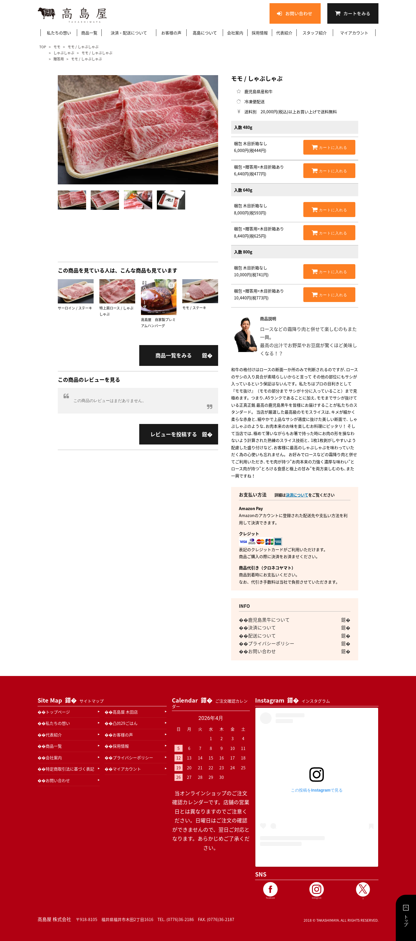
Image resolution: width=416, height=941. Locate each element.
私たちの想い (59, 33)
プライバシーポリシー (271, 643)
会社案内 (235, 33)
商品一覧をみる (173, 355)
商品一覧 (89, 33)
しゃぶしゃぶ (64, 52)
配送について (262, 635)
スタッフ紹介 (314, 33)
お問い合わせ (262, 651)
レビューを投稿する (173, 434)
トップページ (58, 712)
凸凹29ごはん (125, 723)
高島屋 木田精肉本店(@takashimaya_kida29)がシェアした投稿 (317, 857)
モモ (57, 46)
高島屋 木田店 (125, 712)
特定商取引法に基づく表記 (70, 769)
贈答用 (59, 59)
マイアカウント (354, 33)
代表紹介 (284, 33)
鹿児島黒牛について (269, 619)
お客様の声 (171, 33)
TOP (43, 46)
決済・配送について (129, 33)
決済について (297, 495)
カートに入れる (329, 147)
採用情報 (260, 33)
